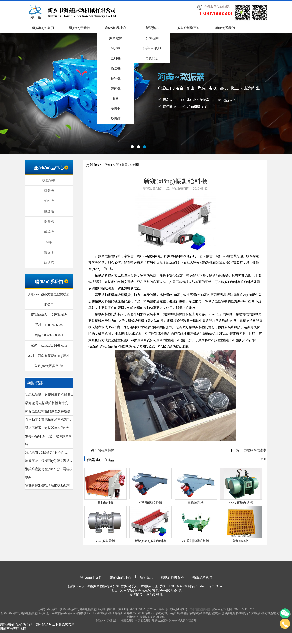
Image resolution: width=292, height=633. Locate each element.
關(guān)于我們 (79, 28)
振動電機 (115, 38)
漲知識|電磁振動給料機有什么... (47, 403)
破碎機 (116, 88)
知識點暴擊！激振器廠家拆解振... (49, 394)
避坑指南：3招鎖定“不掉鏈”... (46, 452)
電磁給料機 (106, 450)
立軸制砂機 (154, 594)
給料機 (116, 58)
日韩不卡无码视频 (13, 628)
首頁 (124, 164)
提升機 (116, 78)
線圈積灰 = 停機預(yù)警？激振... (48, 460)
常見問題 (152, 58)
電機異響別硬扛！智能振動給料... (49, 485)
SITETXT (248, 609)
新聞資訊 (152, 28)
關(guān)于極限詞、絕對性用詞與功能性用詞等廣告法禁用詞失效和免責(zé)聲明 (146, 620)
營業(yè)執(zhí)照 (157, 609)
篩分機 (116, 48)
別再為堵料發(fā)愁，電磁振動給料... (48, 440)
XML (237, 609)
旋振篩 (116, 119)
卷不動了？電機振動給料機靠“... (48, 419)
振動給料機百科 (188, 28)
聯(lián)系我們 (225, 28)
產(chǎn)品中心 (116, 28)
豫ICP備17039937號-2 (131, 609)
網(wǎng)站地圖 (222, 609)
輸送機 (116, 68)
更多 (263, 459)
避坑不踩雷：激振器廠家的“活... (48, 428)
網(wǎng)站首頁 (43, 28)
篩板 (115, 98)
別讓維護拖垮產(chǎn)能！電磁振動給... (49, 473)
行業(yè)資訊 (152, 48)
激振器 (116, 108)
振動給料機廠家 (255, 450)
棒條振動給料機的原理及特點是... (49, 411)
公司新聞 (152, 38)
